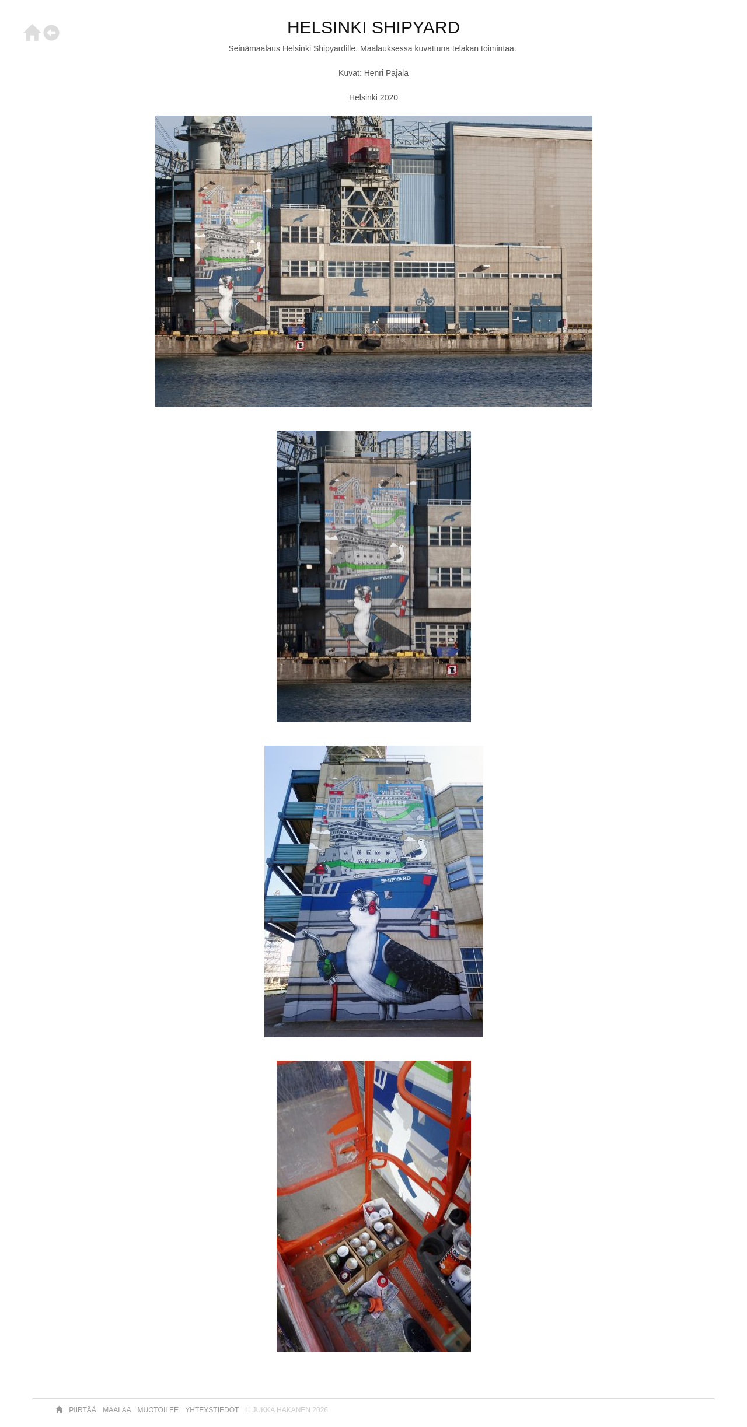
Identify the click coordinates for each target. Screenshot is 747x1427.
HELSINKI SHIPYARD (373, 27)
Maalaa (117, 1410)
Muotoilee (159, 1410)
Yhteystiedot (212, 1410)
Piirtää (83, 1410)
